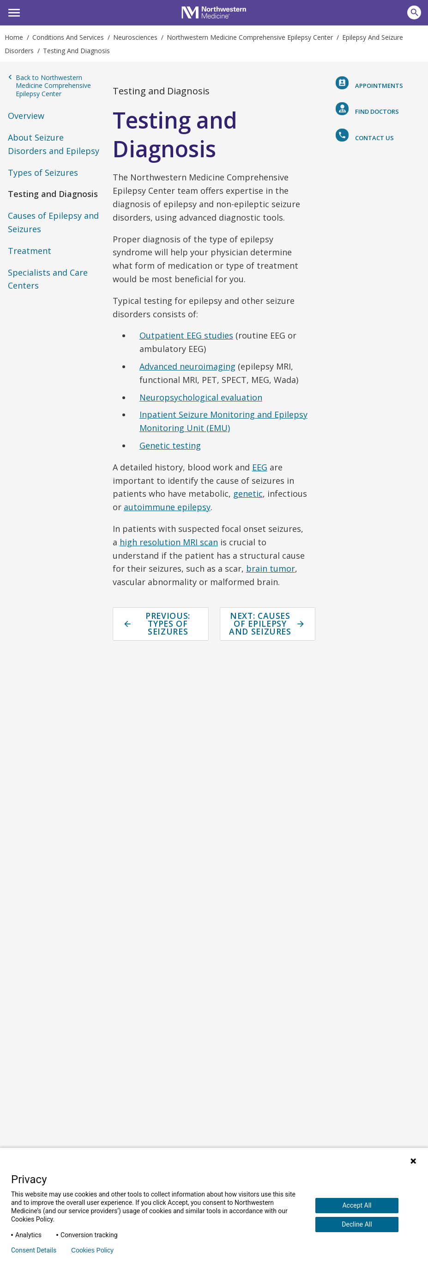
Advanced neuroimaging (187, 366)
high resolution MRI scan (169, 542)
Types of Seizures (43, 172)
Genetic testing (170, 445)
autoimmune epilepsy (167, 506)
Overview (26, 115)
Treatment (29, 250)
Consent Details (33, 1250)
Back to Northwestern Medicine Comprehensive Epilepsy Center (49, 86)
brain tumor (270, 568)
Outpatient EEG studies (186, 335)
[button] (12, 11)
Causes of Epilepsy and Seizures (53, 222)
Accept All (356, 1205)
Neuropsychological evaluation (200, 397)
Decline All (357, 1224)
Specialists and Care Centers (48, 279)
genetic (248, 493)
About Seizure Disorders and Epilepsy (53, 144)
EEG (259, 467)
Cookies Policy (92, 1250)
